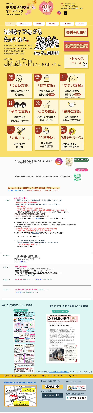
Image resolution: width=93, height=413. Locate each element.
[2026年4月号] (20, 310)
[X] (65, 13)
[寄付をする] (81, 170)
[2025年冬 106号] (60, 311)
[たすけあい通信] (52, 395)
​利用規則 (6, 376)
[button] (24, 24)
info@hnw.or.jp (72, 6)
